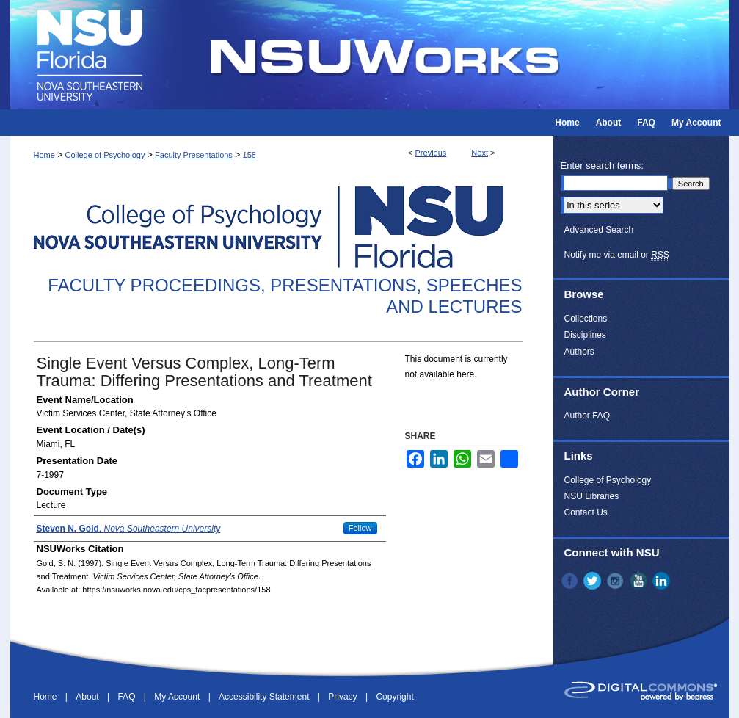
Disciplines (585, 335)
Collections (586, 318)
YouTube (640, 581)
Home (44, 155)
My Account (178, 697)
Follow (360, 527)
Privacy (344, 697)
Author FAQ (587, 415)
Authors (579, 352)
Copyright (394, 697)
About (88, 697)
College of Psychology (105, 155)
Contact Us (586, 512)
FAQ (127, 697)
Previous (431, 152)
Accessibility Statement (265, 697)
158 (249, 155)
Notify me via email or (616, 255)
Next (479, 152)
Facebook (571, 581)
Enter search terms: (602, 165)
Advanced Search (599, 230)
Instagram (616, 581)
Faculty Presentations (194, 155)
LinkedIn (662, 581)
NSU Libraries (591, 496)
